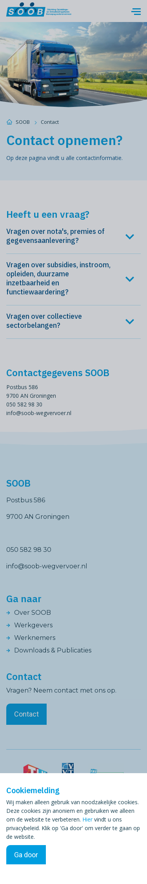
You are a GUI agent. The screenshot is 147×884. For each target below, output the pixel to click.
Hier (87, 819)
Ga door (26, 855)
